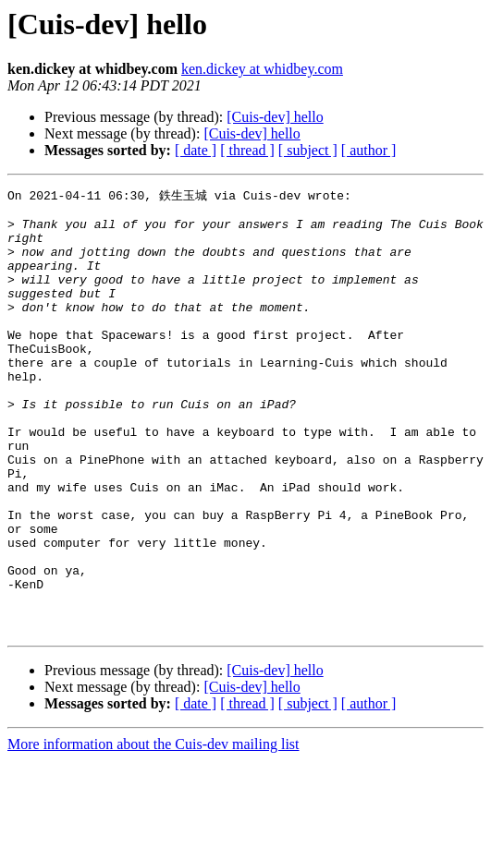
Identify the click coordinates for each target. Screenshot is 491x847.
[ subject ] (308, 150)
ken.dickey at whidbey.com (262, 69)
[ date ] (195, 150)
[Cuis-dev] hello (275, 117)
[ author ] (369, 150)
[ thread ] (247, 150)
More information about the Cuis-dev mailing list (153, 831)
